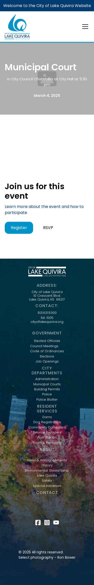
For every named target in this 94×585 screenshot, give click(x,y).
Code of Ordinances (47, 351)
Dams (47, 417)
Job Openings (47, 361)
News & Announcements (47, 460)
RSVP (48, 228)
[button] (84, 27)
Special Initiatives (47, 486)
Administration (47, 379)
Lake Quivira (47, 476)
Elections (47, 356)
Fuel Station (47, 437)
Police (47, 394)
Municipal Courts (47, 384)
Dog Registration (47, 422)
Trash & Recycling (47, 443)
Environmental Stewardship (47, 471)
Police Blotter (47, 400)
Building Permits (47, 389)
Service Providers (47, 432)
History (47, 465)
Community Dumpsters (47, 427)
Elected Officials (47, 341)
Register (19, 228)
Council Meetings (44, 346)
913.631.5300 (47, 313)
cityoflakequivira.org (47, 322)
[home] (17, 26)
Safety (47, 481)
